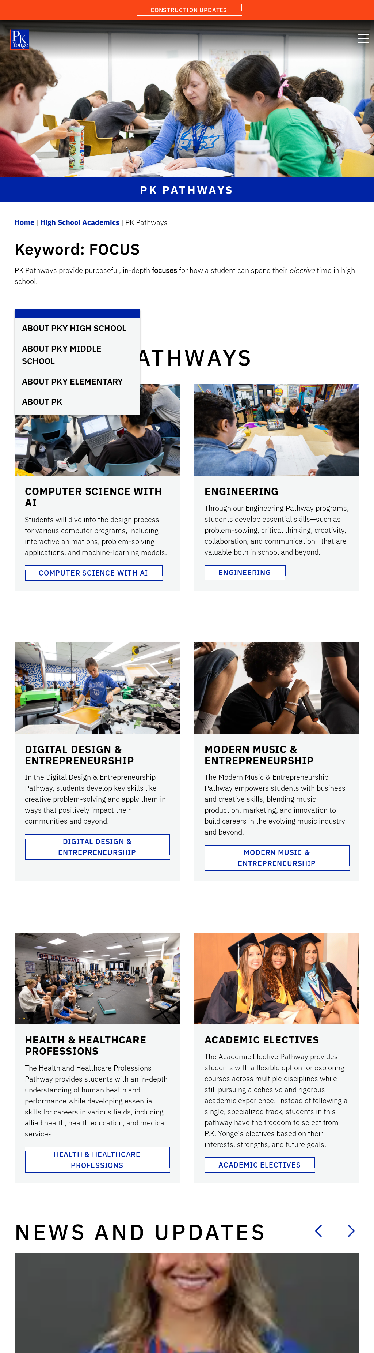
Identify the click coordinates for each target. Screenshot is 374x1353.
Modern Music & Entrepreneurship (277, 857)
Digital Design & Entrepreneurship (97, 846)
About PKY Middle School (62, 355)
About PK (42, 401)
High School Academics (79, 222)
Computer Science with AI (93, 573)
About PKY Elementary (72, 381)
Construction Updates (188, 10)
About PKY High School (74, 327)
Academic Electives (259, 1165)
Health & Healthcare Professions (97, 1159)
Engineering (244, 572)
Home (24, 222)
